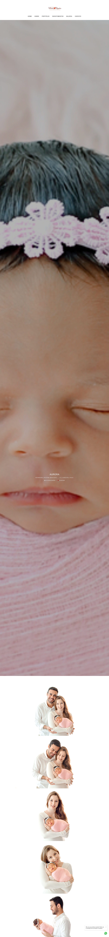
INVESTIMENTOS (58, 16)
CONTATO (78, 16)
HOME (30, 16)
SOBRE (37, 16)
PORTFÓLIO (46, 16)
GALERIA (69, 16)
